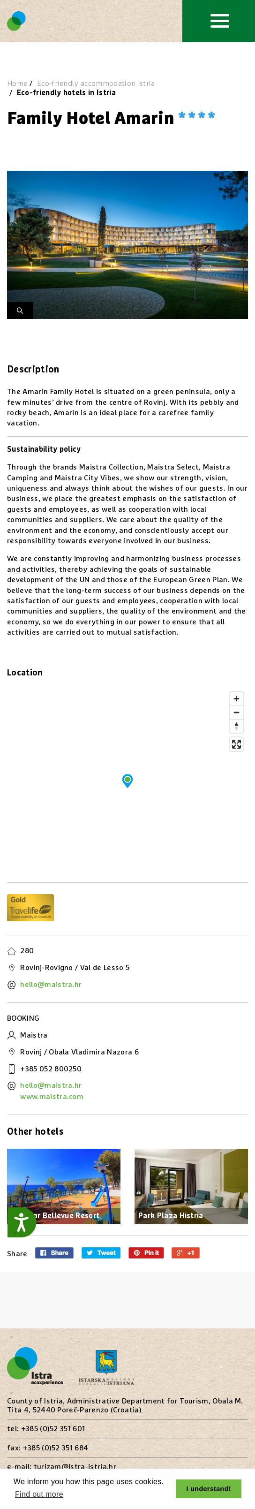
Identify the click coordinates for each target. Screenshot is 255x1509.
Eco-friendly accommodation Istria (96, 83)
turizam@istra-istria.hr (75, 1467)
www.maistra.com (51, 1096)
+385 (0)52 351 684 (56, 1448)
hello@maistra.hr (51, 984)
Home (17, 83)
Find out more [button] (39, 1494)
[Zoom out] (236, 712)
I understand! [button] (209, 1489)
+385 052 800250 (51, 1069)
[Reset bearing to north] (236, 726)
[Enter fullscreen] (236, 744)
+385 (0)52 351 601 (53, 1429)
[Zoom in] (236, 698)
